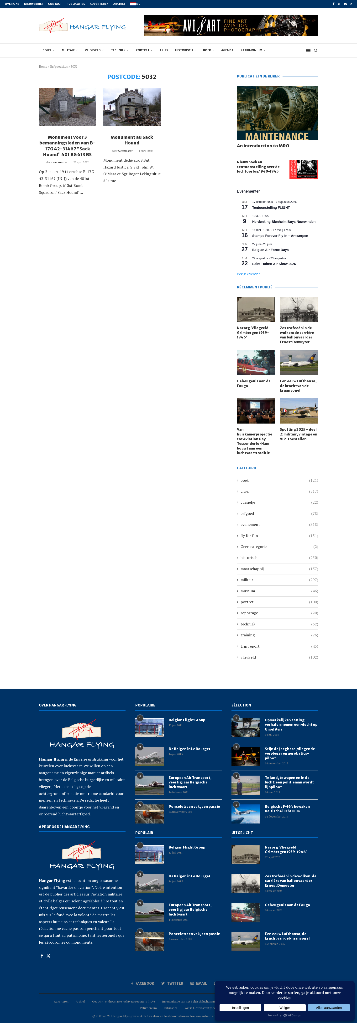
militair (68, 50)
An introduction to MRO (263, 145)
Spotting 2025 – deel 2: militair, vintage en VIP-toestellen (298, 434)
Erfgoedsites (59, 66)
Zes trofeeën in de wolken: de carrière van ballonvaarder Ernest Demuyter (297, 335)
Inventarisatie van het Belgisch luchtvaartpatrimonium (196, 1001)
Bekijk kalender (248, 274)
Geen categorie (279, 546)
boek (207, 50)
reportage (279, 612)
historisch (184, 50)
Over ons (12, 3)
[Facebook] (333, 4)
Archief (119, 3)
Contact (55, 3)
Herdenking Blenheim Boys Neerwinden (283, 222)
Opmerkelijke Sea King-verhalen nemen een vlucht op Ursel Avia (291, 724)
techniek (118, 50)
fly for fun (279, 535)
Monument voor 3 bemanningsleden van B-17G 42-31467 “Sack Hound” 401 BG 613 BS (67, 145)
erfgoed (279, 513)
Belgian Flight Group (187, 720)
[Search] (315, 50)
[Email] (345, 4)
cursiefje (279, 502)
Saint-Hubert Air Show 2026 (274, 264)
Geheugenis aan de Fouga (254, 383)
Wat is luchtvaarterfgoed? (201, 1008)
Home (43, 66)
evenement (279, 524)
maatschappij (279, 568)
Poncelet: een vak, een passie (194, 806)
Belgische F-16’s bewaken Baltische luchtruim (287, 808)
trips (164, 50)
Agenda (227, 50)
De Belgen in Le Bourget (189, 749)
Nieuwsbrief (33, 3)
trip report (279, 646)
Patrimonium (251, 50)
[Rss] (351, 4)
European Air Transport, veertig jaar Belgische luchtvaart (190, 782)
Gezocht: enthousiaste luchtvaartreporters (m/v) (123, 1001)
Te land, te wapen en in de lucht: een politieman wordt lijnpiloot (289, 782)
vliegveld (93, 50)
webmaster (60, 162)
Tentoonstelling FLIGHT (271, 208)
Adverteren (99, 3)
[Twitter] (339, 4)
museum (279, 590)
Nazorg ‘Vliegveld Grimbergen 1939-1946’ (253, 332)
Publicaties (76, 3)
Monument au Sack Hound (132, 140)
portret (142, 50)
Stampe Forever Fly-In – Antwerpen (280, 236)
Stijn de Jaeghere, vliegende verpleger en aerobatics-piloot (290, 753)
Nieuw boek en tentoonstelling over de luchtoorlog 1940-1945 (258, 167)
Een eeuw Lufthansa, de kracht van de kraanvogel (298, 386)
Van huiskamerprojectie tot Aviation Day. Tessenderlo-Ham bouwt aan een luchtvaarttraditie (254, 441)
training (279, 635)
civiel (47, 50)
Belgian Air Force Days (270, 250)
